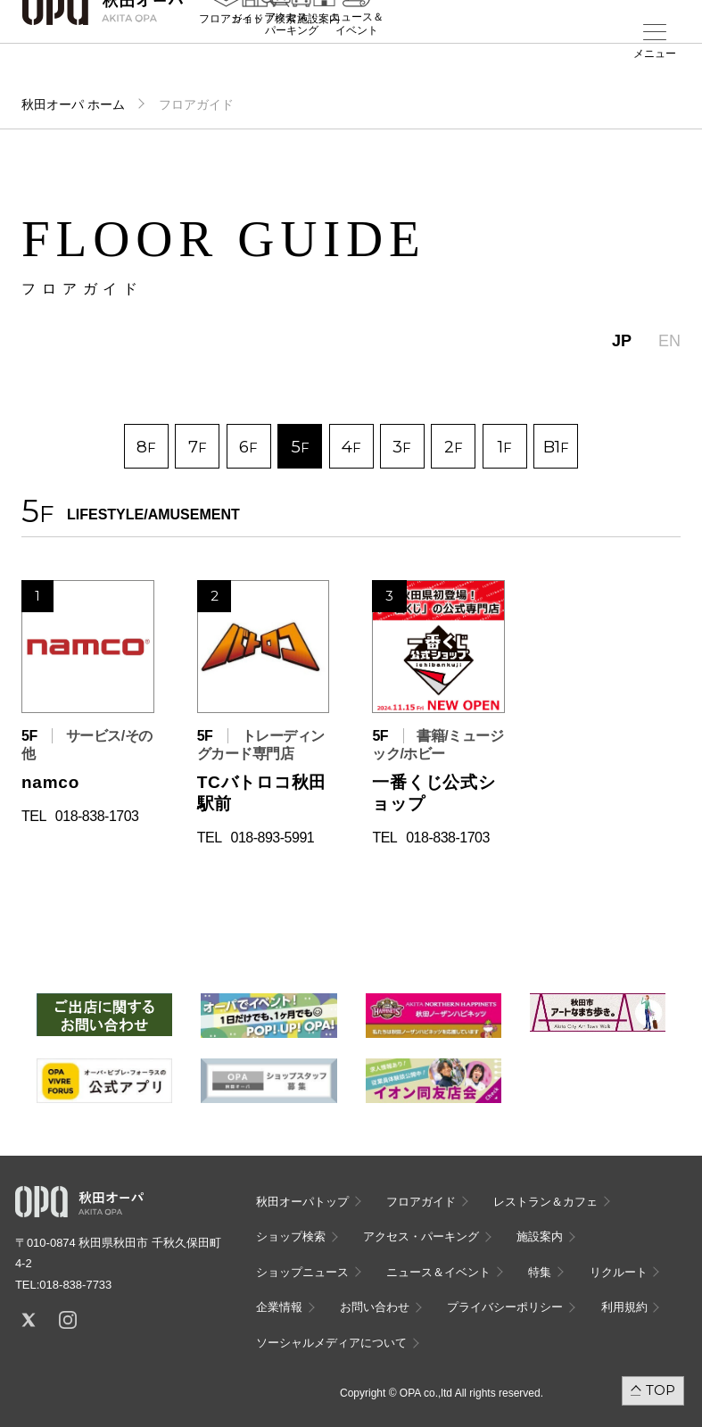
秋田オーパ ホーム (73, 104)
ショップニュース (302, 1272)
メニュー (654, 53)
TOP (660, 1389)
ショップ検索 (291, 1236)
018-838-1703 (97, 816)
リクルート (619, 1272)
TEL (33, 816)
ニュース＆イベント (357, 59)
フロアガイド (421, 1201)
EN (669, 341)
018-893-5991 (273, 837)
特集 (539, 1272)
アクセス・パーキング (291, 59)
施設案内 (318, 54)
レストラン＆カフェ (545, 1201)
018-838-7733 (75, 1284)
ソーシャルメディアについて (331, 1342)
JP (622, 341)
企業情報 (279, 1307)
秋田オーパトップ (302, 1201)
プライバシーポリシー (505, 1307)
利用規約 (624, 1307)
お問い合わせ (374, 1307)
